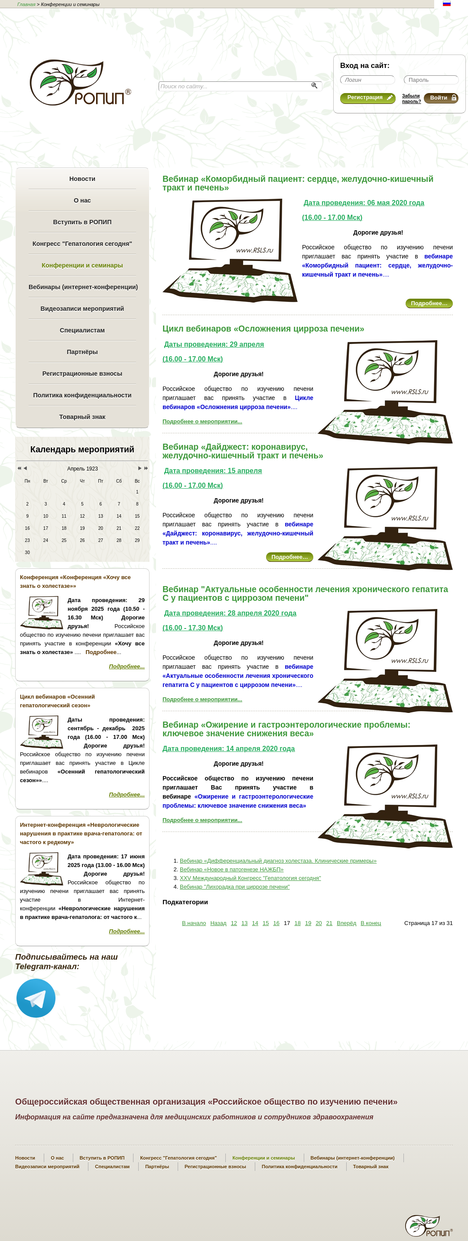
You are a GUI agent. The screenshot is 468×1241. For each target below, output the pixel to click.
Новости (82, 178)
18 (297, 923)
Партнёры (82, 351)
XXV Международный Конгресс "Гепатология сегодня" (250, 878)
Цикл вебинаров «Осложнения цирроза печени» (263, 328)
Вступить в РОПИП (82, 222)
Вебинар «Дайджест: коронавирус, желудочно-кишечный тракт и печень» (242, 451)
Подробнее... (127, 666)
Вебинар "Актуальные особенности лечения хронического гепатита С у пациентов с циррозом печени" (305, 593)
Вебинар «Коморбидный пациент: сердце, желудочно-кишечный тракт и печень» (297, 183)
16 (276, 923)
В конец (371, 923)
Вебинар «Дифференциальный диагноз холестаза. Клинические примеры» (278, 860)
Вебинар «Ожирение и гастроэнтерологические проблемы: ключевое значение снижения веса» (286, 729)
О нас (82, 200)
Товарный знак (82, 416)
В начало (194, 923)
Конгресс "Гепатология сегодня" (82, 243)
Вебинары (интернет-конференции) (82, 287)
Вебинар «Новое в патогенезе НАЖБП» (232, 869)
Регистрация (370, 97)
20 (318, 923)
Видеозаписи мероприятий (82, 308)
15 (266, 923)
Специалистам (82, 330)
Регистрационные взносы (82, 373)
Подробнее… (429, 303)
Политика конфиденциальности (82, 395)
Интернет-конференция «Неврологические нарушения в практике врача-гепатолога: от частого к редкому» (81, 833)
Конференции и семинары (82, 265)
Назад (218, 923)
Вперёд (346, 923)
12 (234, 923)
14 (255, 923)
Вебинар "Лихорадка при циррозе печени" (235, 886)
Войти (443, 97)
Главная (26, 4)
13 (244, 923)
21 (329, 923)
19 (308, 923)
